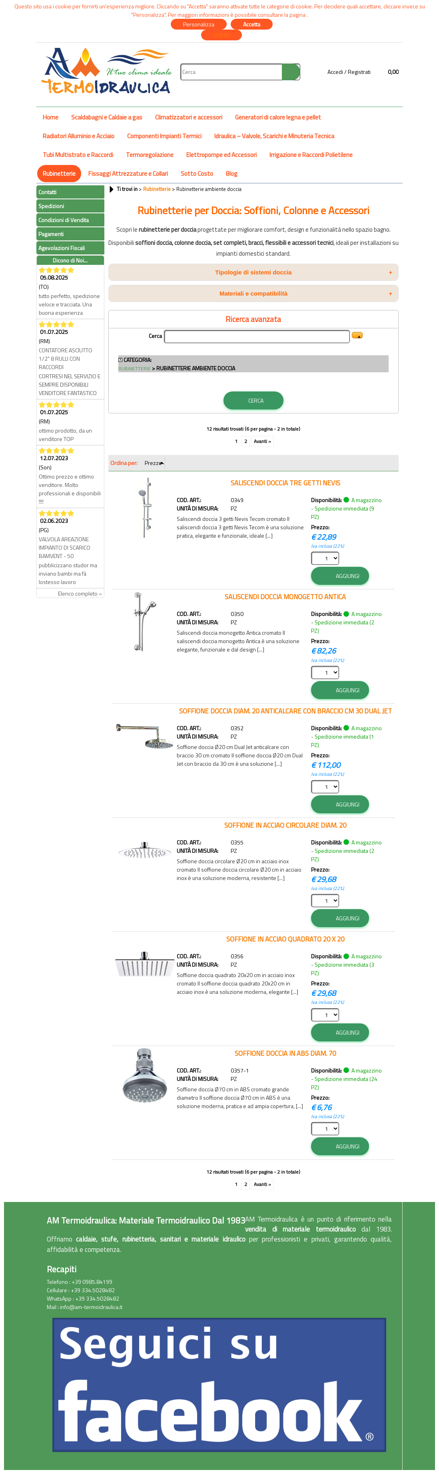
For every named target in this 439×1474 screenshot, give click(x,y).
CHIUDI (221, 35)
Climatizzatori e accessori (188, 117)
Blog (231, 173)
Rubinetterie (59, 173)
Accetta (251, 24)
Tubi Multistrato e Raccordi (78, 154)
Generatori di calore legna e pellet (278, 117)
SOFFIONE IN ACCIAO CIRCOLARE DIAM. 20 (285, 825)
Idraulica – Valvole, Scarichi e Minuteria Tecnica (274, 136)
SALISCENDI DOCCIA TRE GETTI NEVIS (285, 483)
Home (50, 117)
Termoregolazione (150, 154)
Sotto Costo (197, 173)
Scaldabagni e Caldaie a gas (106, 117)
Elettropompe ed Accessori (221, 154)
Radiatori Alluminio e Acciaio (78, 136)
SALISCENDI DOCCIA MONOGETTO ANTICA (285, 597)
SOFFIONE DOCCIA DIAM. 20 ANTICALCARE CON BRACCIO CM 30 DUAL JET (285, 711)
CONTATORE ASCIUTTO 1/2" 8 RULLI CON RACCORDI (65, 358)
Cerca (155, 336)
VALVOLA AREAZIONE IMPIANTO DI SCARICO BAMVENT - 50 (64, 547)
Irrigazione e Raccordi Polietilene (311, 154)
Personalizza (198, 24)
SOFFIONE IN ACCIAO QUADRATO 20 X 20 (285, 939)
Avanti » (262, 441)
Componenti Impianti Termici (164, 136)
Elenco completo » (80, 593)
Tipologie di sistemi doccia (303, 272)
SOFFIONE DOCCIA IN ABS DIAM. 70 (285, 1053)
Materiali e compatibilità (306, 293)
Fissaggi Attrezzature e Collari (128, 173)
